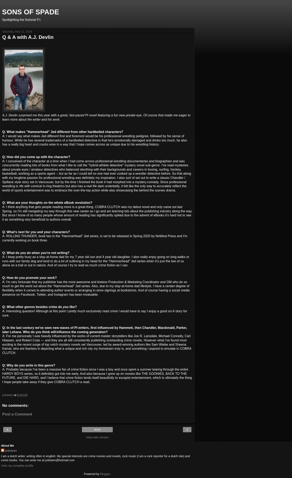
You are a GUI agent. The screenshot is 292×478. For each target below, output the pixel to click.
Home (97, 429)
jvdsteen (11, 450)
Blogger (105, 474)
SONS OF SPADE (30, 12)
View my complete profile (17, 465)
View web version (97, 437)
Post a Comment (17, 414)
